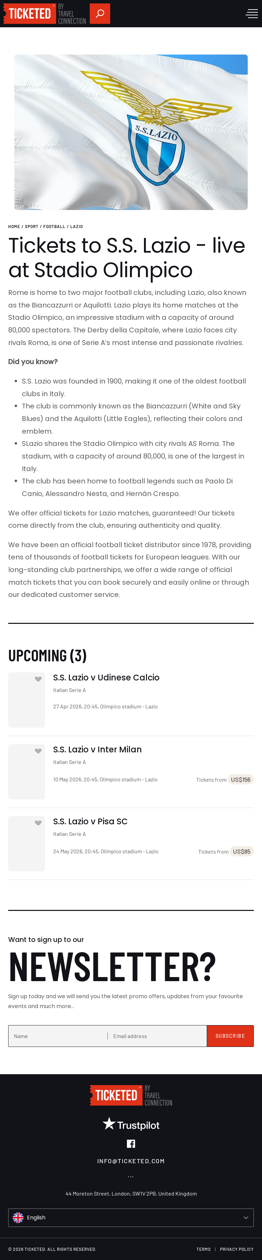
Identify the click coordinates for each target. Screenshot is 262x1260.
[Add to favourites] (38, 679)
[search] (100, 13)
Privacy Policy (237, 1249)
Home (14, 226)
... (131, 1174)
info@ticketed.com (131, 1161)
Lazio (76, 226)
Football (54, 226)
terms (203, 1249)
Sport (32, 226)
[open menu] (252, 13)
